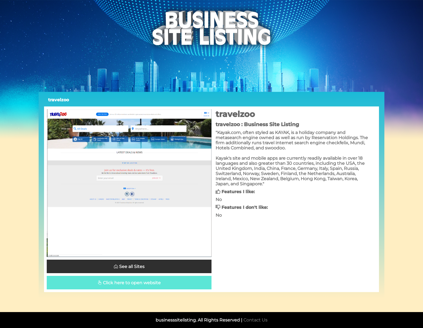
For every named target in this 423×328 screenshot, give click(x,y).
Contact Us (255, 320)
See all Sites (129, 266)
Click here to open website (129, 282)
